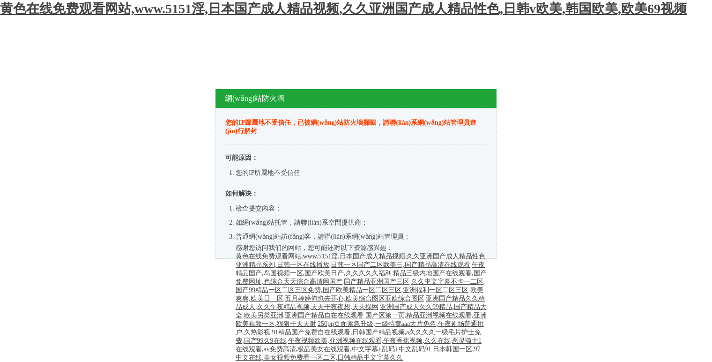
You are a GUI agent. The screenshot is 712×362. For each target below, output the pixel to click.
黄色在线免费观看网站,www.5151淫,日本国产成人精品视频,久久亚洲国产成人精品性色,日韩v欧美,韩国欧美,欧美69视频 (343, 8)
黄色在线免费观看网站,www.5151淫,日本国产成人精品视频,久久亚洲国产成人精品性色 (360, 256)
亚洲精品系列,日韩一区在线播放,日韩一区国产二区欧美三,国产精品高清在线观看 (353, 264)
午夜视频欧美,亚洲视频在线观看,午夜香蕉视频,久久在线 (369, 340)
